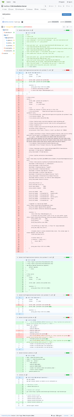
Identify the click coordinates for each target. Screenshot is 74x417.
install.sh (22, 375)
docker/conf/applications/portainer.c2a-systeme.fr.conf (36, 295)
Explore (9, 2)
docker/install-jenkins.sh (27, 353)
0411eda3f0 (55, 21)
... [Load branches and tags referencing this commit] (3, 18)
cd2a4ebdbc (68, 21)
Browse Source (66, 14)
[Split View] (67, 27)
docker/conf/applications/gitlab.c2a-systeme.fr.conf (35, 70)
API (71, 415)
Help (14, 2)
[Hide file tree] (2, 27)
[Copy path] (32, 30)
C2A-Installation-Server (19, 6)
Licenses (66, 415)
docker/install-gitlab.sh (26, 317)
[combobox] (64, 27)
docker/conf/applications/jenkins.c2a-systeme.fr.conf (35, 257)
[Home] (3, 2)
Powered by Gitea (6, 415)
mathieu (6, 6)
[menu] (71, 27)
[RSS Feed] (45, 6)
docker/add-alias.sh (25, 30)
